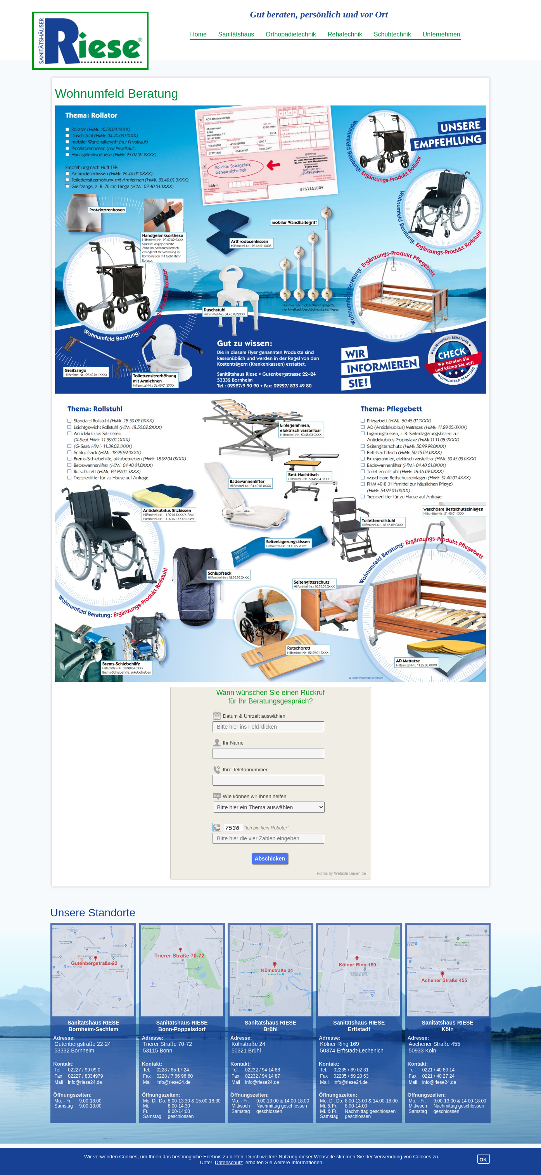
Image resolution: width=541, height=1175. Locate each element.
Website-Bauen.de (350, 873)
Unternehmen (441, 34)
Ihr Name (233, 743)
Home (198, 34)
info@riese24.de (85, 1082)
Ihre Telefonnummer (245, 769)
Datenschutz (229, 1162)
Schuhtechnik (392, 34)
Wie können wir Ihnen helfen (255, 796)
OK (483, 1160)
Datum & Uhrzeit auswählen (254, 716)
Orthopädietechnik (291, 34)
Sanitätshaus (236, 34)
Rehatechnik (345, 34)
